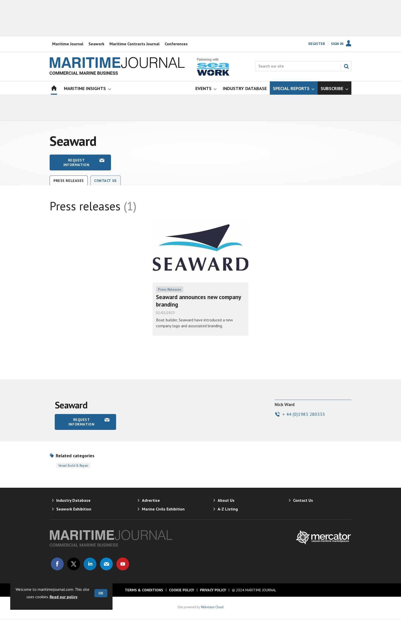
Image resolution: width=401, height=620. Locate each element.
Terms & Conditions (144, 590)
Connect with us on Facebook (57, 564)
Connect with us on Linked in (90, 564)
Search (346, 66)
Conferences (176, 43)
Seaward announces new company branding (198, 300)
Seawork (96, 43)
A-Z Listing (228, 509)
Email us (106, 564)
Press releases (68, 180)
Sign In (337, 44)
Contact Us (105, 180)
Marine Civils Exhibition (163, 509)
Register (316, 44)
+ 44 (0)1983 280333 (303, 414)
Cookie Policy (181, 590)
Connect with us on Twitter (73, 564)
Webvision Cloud (212, 607)
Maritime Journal (67, 43)
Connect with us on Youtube (122, 564)
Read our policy (63, 596)
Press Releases (169, 289)
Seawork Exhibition (73, 509)
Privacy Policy (213, 590)
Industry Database (73, 500)
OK (100, 593)
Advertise (151, 500)
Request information (76, 162)
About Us (226, 500)
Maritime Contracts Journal (134, 43)
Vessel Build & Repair (73, 465)
